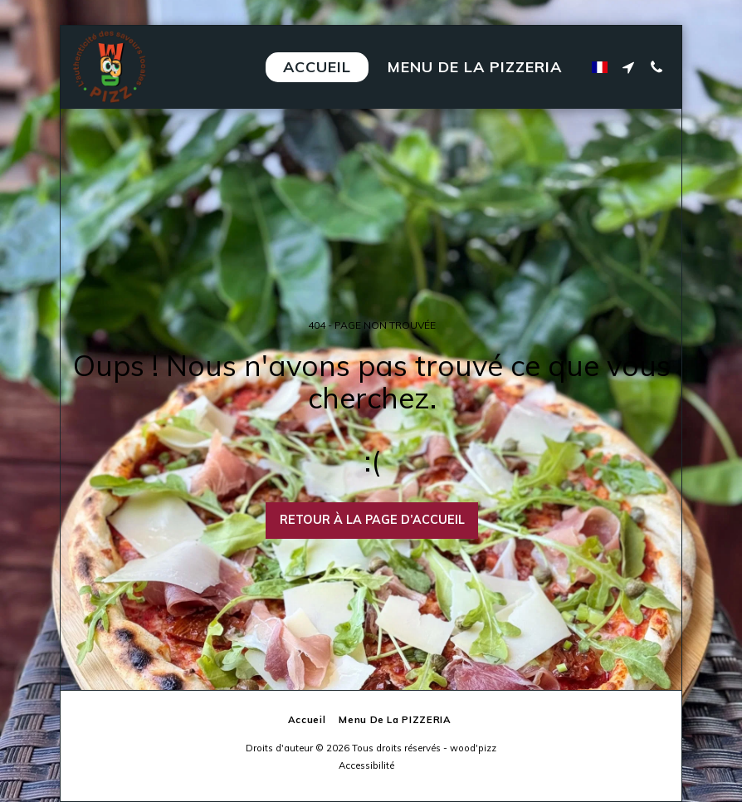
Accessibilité (366, 765)
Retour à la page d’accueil (372, 519)
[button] (628, 67)
